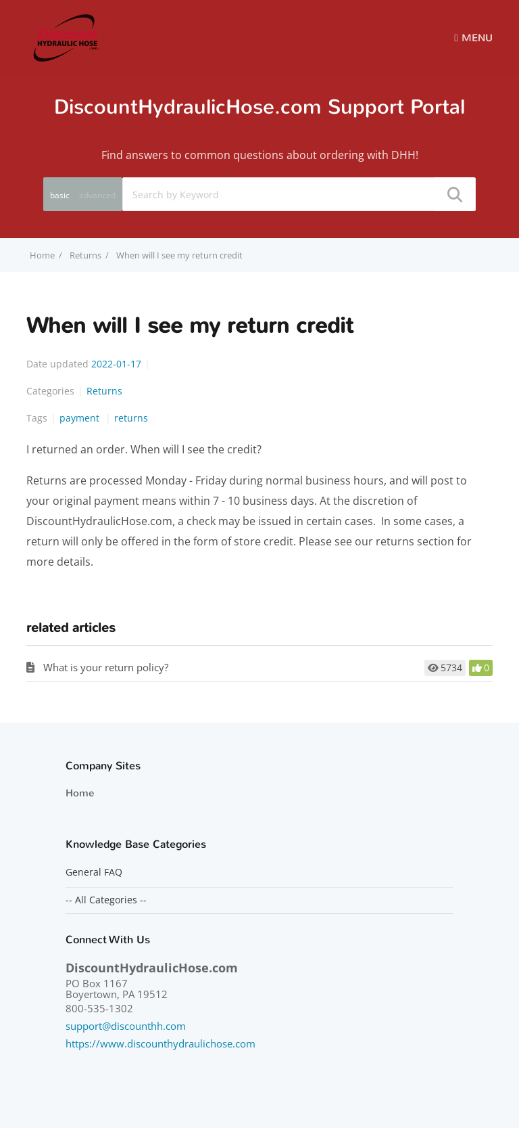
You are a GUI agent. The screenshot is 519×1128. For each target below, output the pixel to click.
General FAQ (94, 872)
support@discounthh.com (126, 1026)
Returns (85, 255)
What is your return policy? (105, 667)
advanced (97, 195)
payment (80, 417)
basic (60, 195)
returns (131, 417)
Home (80, 793)
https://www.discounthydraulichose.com (160, 1043)
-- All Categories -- (106, 900)
